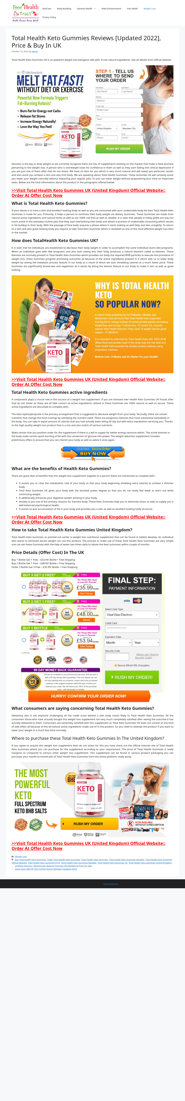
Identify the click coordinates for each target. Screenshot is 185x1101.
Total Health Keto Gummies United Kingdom (150, 862)
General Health (88, 8)
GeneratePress (110, 883)
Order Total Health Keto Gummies (63, 859)
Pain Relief (132, 8)
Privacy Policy (49, 17)
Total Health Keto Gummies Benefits (126, 859)
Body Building (64, 8)
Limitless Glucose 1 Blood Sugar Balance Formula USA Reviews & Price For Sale (53, 865)
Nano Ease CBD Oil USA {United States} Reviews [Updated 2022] (46, 869)
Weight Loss (150, 8)
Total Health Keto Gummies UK (112, 862)
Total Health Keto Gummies (94, 859)
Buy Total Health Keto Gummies (30, 859)
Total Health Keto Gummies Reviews (78, 862)
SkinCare (46, 8)
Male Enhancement (111, 8)
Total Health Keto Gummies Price (44, 862)
